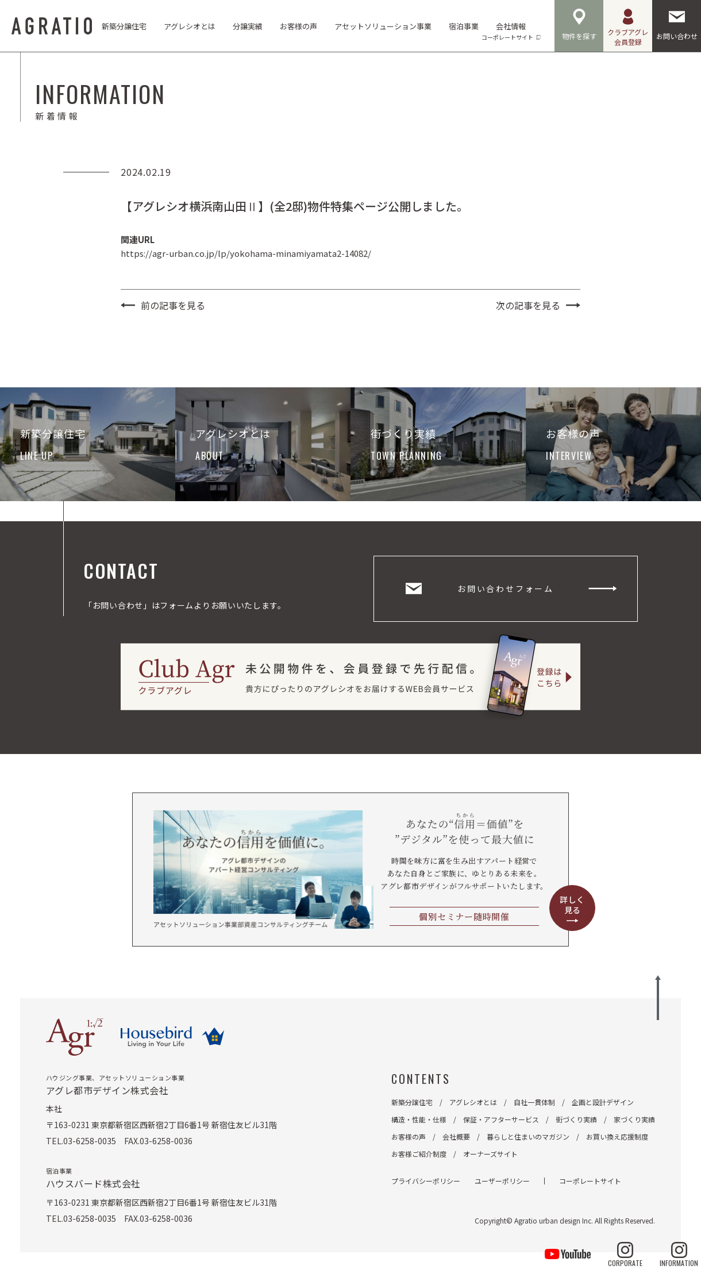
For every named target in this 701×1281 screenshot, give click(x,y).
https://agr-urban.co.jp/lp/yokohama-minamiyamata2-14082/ (246, 253)
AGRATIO (51, 26)
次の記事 (528, 305)
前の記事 (173, 305)
